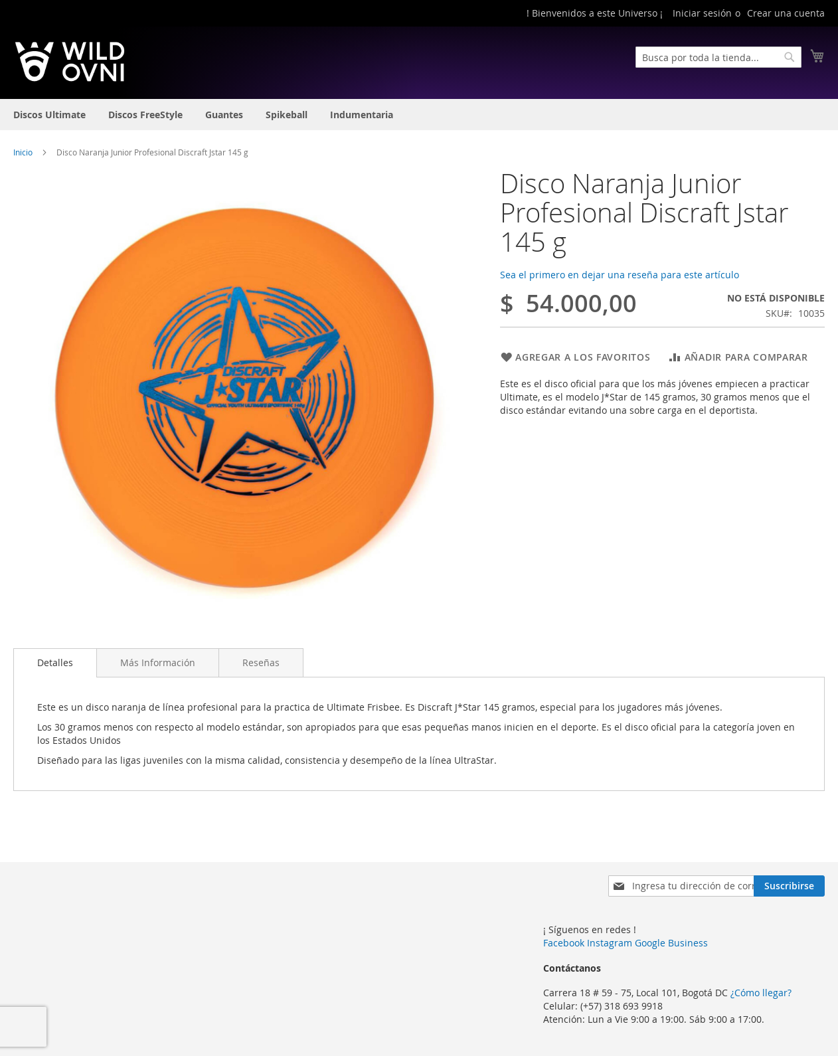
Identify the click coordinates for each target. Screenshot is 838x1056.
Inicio (23, 152)
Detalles (55, 662)
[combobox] (718, 57)
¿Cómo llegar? (761, 992)
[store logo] (69, 61)
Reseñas (261, 662)
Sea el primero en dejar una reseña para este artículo (619, 274)
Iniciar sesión (702, 13)
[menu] (419, 114)
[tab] (55, 662)
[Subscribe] (789, 886)
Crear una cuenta (786, 13)
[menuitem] (49, 114)
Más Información (157, 662)
